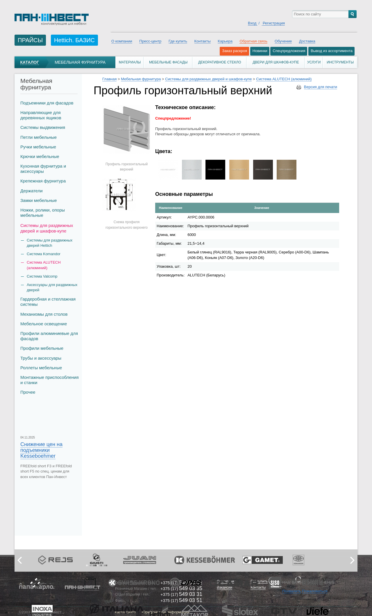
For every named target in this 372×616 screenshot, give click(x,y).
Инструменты (340, 62)
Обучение (283, 41)
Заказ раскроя (234, 51)
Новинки (260, 51)
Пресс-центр (150, 41)
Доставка (307, 41)
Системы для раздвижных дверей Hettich (49, 243)
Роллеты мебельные (41, 367)
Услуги (314, 62)
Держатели (31, 190)
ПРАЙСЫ (30, 40)
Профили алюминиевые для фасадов (49, 336)
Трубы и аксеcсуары (40, 358)
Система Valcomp (42, 276)
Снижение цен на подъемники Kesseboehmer (41, 450)
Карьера (225, 41)
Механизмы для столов (43, 314)
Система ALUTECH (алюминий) (44, 265)
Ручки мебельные (38, 146)
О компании (121, 41)
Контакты (202, 41)
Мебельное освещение (43, 323)
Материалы (130, 62)
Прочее (27, 392)
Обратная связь (253, 41)
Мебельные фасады (168, 62)
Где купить (178, 41)
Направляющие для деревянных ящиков (40, 115)
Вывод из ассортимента (332, 51)
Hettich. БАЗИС (74, 40)
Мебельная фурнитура (80, 62)
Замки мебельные (38, 200)
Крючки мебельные (39, 156)
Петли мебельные (38, 137)
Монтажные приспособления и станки (49, 380)
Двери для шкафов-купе (276, 62)
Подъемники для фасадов (46, 102)
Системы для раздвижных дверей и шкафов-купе (46, 228)
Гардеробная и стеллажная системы (48, 302)
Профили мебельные (41, 348)
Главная (109, 79)
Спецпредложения (289, 51)
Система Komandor (43, 254)
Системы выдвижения (42, 127)
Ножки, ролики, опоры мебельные (42, 212)
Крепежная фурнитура (43, 180)
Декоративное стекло (219, 62)
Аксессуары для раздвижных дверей (52, 287)
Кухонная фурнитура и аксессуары (43, 169)
